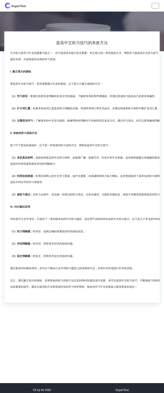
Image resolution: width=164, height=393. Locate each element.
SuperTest (15, 5)
